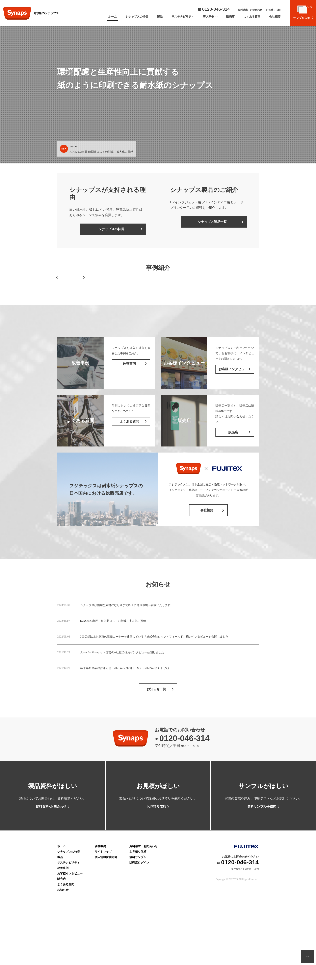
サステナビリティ (183, 16)
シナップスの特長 (137, 16)
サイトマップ (103, 898)
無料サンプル (137, 903)
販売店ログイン (139, 909)
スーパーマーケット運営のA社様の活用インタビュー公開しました (122, 696)
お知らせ (63, 936)
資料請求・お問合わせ (250, 9)
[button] (56, 300)
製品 (160, 16)
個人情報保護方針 (106, 903)
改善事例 (63, 914)
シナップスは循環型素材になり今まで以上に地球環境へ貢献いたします (125, 649)
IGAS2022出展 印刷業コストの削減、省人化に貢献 (101, 151)
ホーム (112, 16)
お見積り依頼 (273, 9)
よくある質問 (251, 16)
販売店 (230, 16)
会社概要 (275, 16)
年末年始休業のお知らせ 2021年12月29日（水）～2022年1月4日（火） (125, 712)
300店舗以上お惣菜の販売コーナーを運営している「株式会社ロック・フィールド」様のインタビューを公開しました (154, 680)
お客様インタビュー (70, 920)
